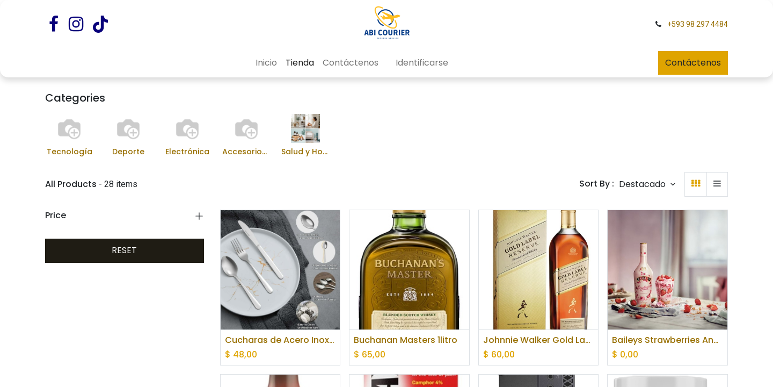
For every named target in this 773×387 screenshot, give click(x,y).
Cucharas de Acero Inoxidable (280, 340)
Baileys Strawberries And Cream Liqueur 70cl (667, 340)
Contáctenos (693, 62)
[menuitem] (266, 63)
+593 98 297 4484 (697, 24)
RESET (124, 250)
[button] (647, 184)
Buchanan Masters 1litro (405, 340)
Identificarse (422, 62)
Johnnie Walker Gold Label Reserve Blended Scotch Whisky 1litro (538, 340)
